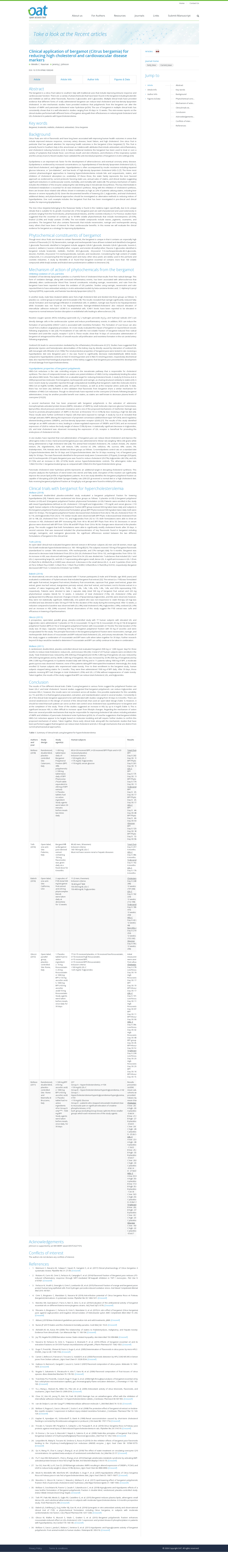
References (181, 125)
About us (77, 15)
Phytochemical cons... (185, 98)
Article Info (66, 79)
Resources (120, 15)
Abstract (179, 85)
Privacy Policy (35, 1548)
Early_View (151, 65)
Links (156, 15)
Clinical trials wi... (183, 107)
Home (182, 3)
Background (181, 94)
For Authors (98, 15)
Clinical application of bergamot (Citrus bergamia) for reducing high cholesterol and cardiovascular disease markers (79, 56)
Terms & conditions (58, 1548)
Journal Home (152, 61)
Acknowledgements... (185, 116)
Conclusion (181, 112)
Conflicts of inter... (184, 121)
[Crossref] (76, 1270)
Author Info (93, 79)
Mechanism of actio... (185, 103)
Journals (139, 15)
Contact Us (194, 3)
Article (37, 79)
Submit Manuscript (179, 15)
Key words (180, 89)
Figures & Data (122, 79)
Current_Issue (166, 65)
